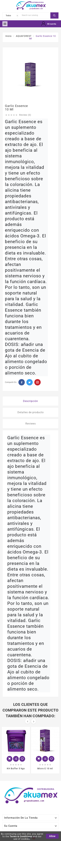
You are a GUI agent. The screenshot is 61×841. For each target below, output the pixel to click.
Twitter (29, 382)
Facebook (21, 382)
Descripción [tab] (30, 401)
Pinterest (37, 382)
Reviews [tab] (30, 423)
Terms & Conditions (21, 836)
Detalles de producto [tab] (30, 412)
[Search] (35, 15)
